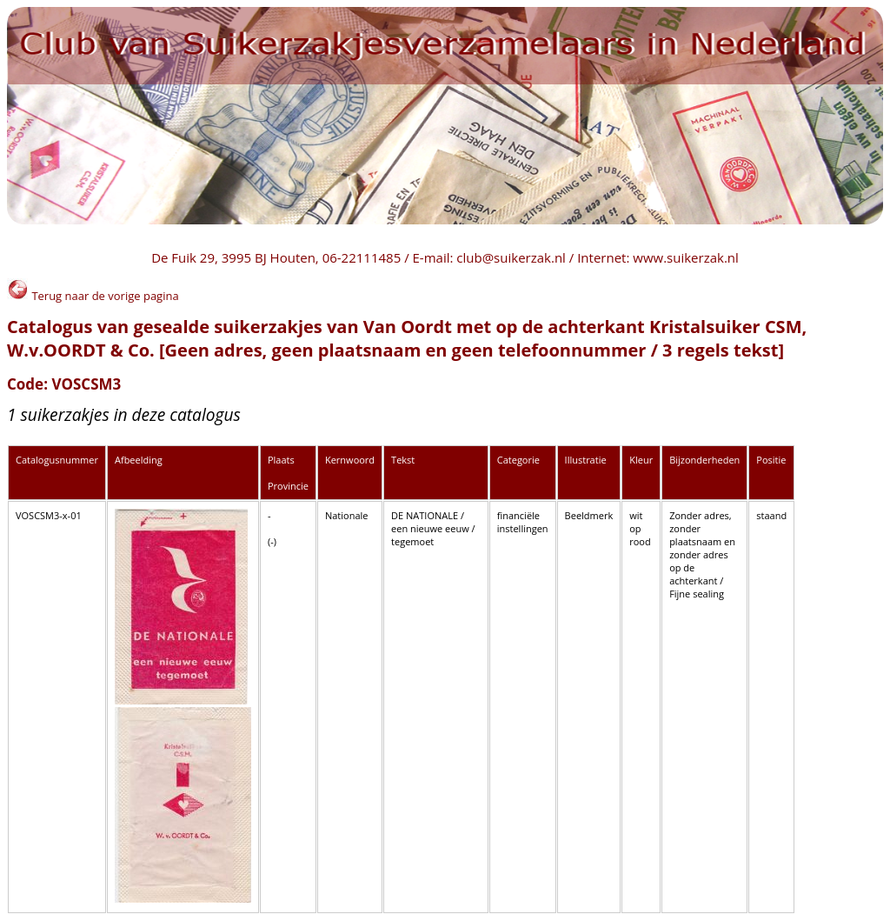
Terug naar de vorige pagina (93, 296)
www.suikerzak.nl (686, 257)
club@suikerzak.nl (511, 257)
